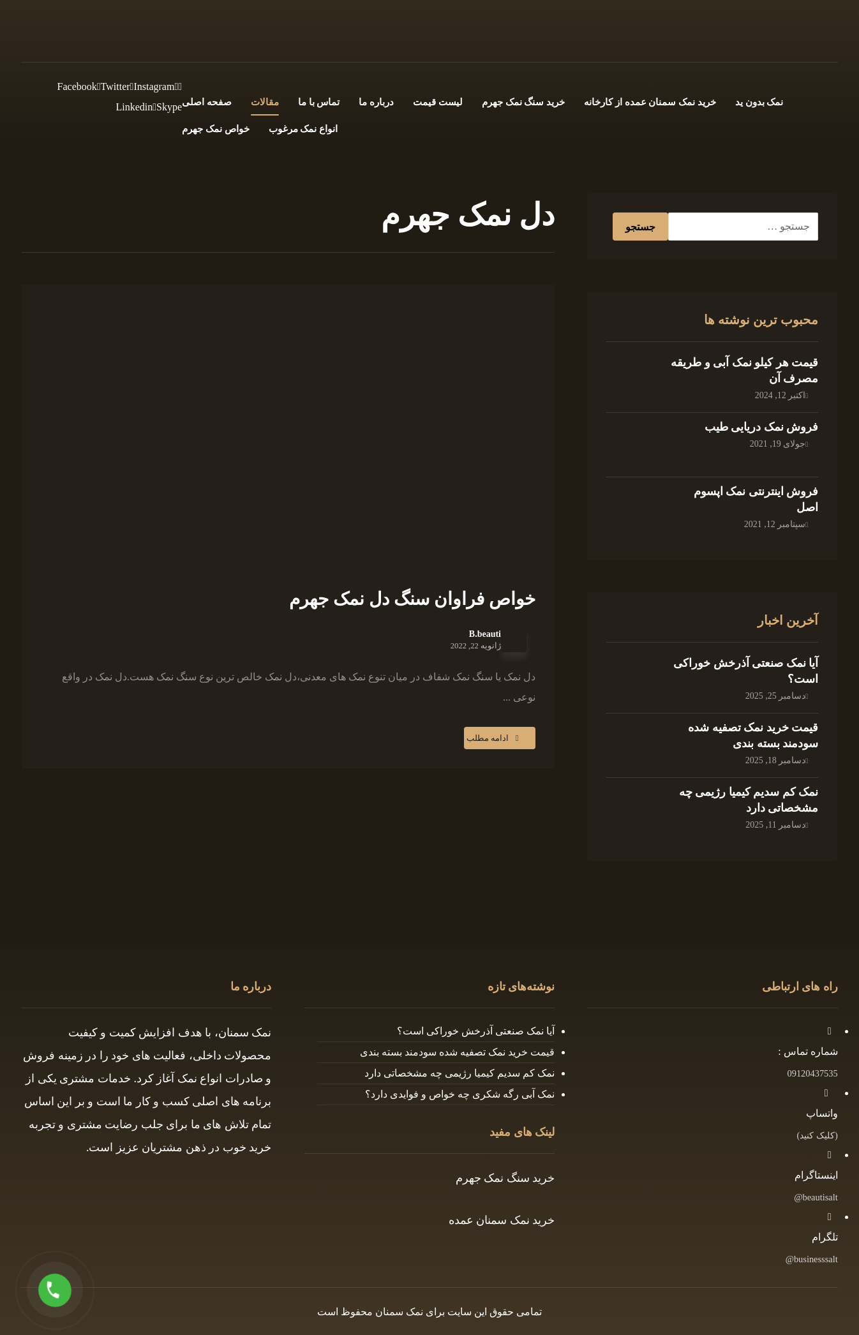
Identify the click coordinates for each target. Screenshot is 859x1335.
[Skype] (167, 106)
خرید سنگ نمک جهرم (505, 1178)
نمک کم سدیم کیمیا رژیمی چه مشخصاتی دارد (459, 1073)
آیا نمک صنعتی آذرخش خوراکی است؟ (476, 1030)
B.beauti (485, 634)
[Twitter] (113, 86)
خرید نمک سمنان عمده (502, 1220)
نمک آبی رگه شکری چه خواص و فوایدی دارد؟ (460, 1094)
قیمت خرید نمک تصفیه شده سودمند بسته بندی (457, 1052)
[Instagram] (152, 86)
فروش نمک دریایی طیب (762, 427)
